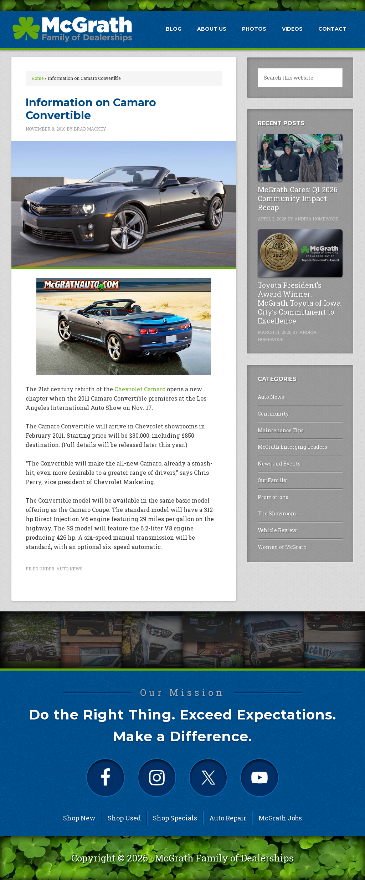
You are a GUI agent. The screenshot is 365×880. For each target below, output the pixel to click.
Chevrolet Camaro (139, 389)
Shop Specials (175, 818)
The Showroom (277, 513)
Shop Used (124, 818)
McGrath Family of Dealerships (224, 858)
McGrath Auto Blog (72, 29)
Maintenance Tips (281, 430)
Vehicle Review (277, 530)
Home (37, 78)
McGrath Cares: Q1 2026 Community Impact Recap (298, 198)
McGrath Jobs (280, 818)
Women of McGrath (282, 547)
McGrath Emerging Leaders (292, 446)
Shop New (79, 818)
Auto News (69, 568)
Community (273, 413)
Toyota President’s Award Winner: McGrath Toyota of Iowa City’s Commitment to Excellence (299, 302)
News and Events (279, 463)
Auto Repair (227, 818)
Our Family (272, 480)
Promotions (273, 497)
